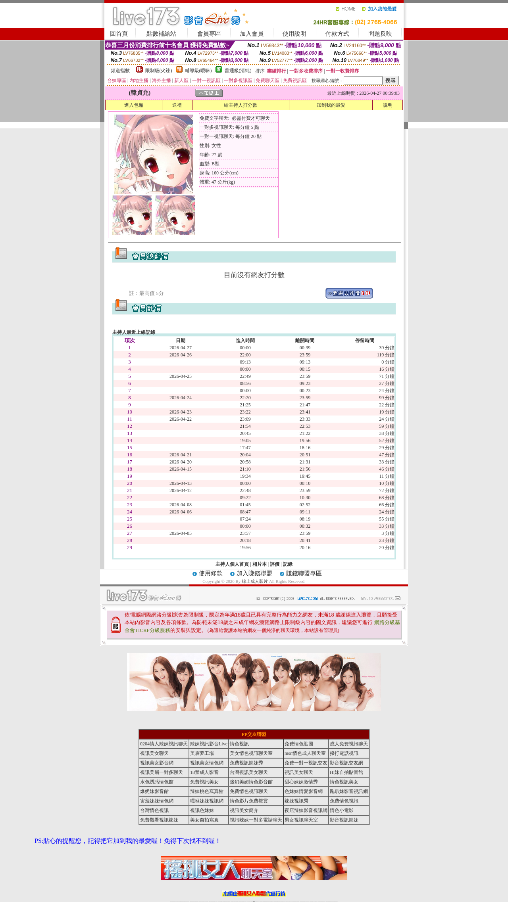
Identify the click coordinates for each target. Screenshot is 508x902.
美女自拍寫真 (204, 820)
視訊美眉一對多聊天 (161, 772)
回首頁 (119, 34)
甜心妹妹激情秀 (301, 782)
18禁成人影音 (204, 772)
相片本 (259, 564)
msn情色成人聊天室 (305, 753)
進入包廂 (133, 105)
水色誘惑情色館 (156, 782)
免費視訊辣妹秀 (246, 763)
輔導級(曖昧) (198, 70)
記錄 (287, 564)
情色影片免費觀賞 (249, 801)
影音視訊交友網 (346, 763)
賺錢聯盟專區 (304, 573)
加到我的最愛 (331, 105)
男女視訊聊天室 (301, 820)
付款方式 (337, 34)
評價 (274, 564)
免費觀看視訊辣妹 (159, 820)
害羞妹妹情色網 (156, 801)
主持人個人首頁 (232, 564)
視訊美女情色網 (206, 763)
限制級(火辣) (158, 70)
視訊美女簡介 (244, 810)
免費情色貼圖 (299, 744)
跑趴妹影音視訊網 (349, 791)
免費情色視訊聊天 (249, 791)
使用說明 (294, 34)
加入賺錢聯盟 (254, 573)
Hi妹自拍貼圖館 (346, 772)
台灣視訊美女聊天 (249, 772)
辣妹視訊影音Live (208, 744)
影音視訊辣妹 (344, 820)
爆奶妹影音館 (154, 791)
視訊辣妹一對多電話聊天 (256, 820)
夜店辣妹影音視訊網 (306, 810)
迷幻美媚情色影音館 (251, 782)
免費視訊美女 (204, 782)
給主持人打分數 (240, 105)
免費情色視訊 (344, 801)
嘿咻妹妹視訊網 (206, 801)
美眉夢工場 (202, 753)
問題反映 (380, 34)
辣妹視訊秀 (296, 801)
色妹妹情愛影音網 (304, 791)
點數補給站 (161, 34)
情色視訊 (239, 744)
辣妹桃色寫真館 (206, 791)
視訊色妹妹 (202, 810)
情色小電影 (342, 810)
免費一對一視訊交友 (306, 763)
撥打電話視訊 (344, 753)
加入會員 (252, 34)
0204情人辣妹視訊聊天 (164, 744)
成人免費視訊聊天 (349, 744)
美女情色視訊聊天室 (251, 753)
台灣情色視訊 (154, 810)
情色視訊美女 (344, 782)
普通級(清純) (238, 70)
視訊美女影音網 (156, 763)
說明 (388, 105)
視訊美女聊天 (154, 753)
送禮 (177, 105)
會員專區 (209, 34)
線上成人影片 (255, 581)
